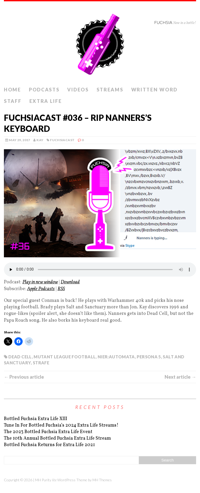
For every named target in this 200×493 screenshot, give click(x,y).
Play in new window (40, 282)
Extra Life (45, 101)
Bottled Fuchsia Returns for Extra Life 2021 (49, 445)
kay (39, 140)
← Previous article (24, 377)
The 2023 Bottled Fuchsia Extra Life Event (48, 432)
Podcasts (44, 89)
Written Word (154, 89)
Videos (78, 89)
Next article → (180, 377)
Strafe (41, 362)
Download (70, 282)
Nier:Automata (116, 356)
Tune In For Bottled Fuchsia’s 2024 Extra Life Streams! (61, 425)
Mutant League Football (65, 356)
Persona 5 (149, 356)
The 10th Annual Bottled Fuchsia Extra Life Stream (57, 438)
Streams (110, 89)
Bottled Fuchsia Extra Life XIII (35, 419)
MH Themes (102, 480)
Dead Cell (20, 356)
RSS (61, 289)
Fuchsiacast (62, 140)
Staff (13, 101)
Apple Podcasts (41, 289)
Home (12, 89)
